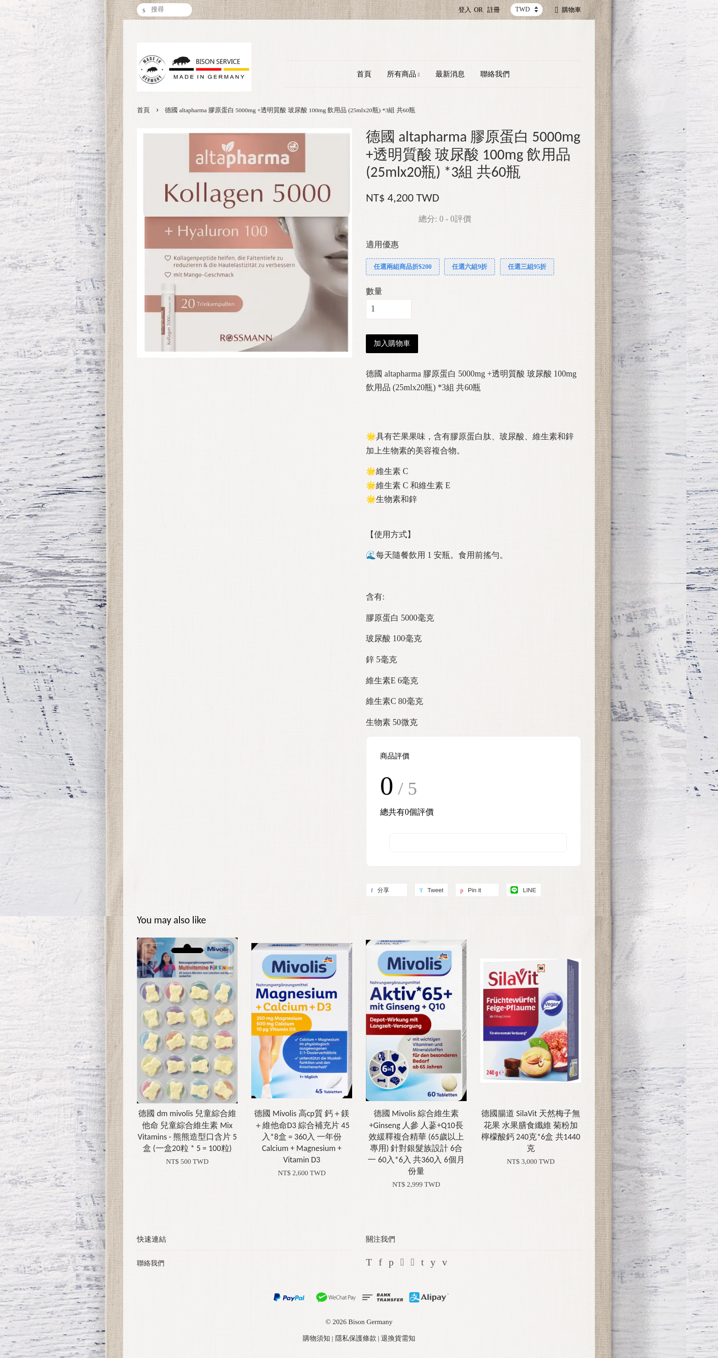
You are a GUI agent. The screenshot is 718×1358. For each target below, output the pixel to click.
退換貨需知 (398, 1338)
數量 (374, 291)
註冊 (493, 9)
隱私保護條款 (355, 1338)
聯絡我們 (495, 74)
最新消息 (450, 74)
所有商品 (403, 74)
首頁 (364, 74)
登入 (464, 9)
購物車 (571, 9)
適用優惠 (382, 244)
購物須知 (316, 1338)
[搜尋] (164, 9)
